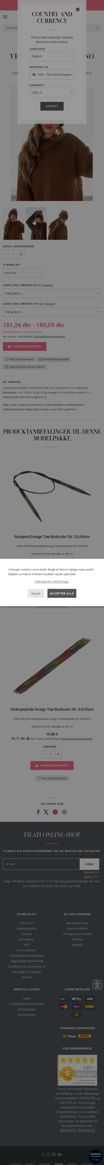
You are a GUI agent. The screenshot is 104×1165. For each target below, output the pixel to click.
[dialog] (52, 582)
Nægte (36, 593)
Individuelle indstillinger (52, 581)
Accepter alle (62, 593)
